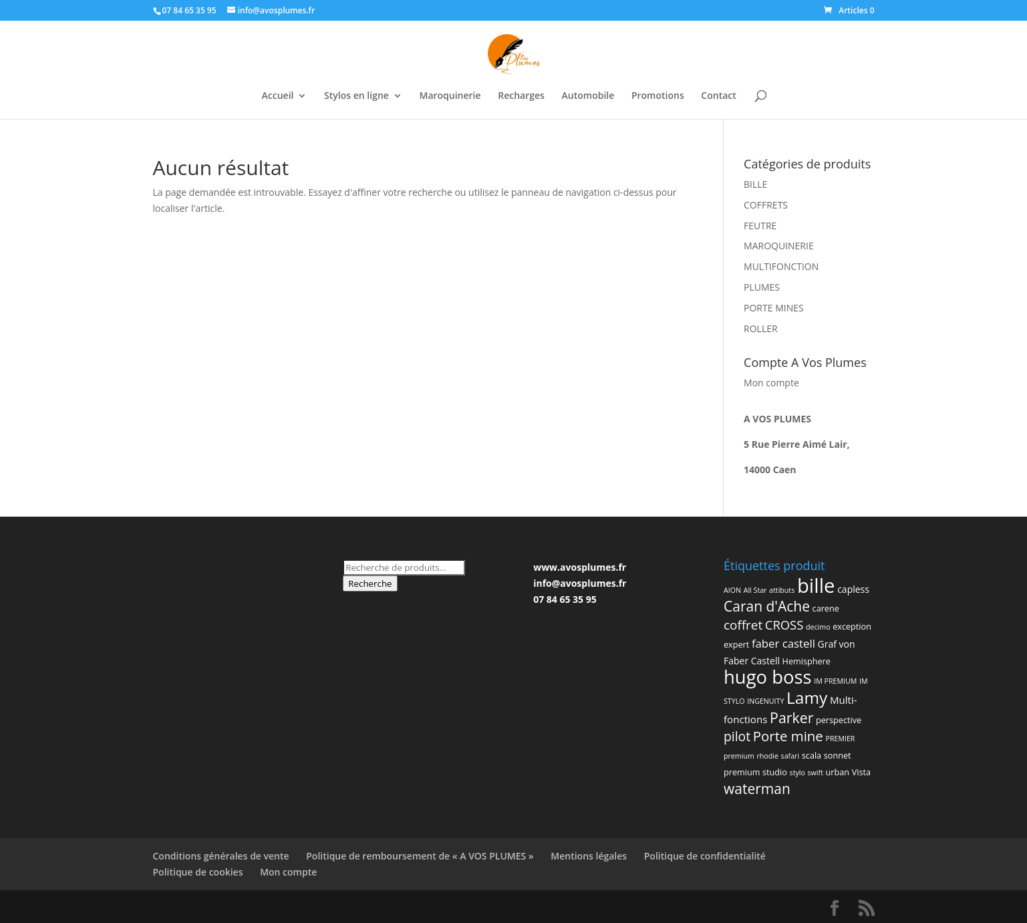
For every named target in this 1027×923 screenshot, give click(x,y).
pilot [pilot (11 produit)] (737, 736)
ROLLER (761, 328)
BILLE (755, 184)
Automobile (588, 96)
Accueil (278, 96)
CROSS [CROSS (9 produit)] (784, 624)
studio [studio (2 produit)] (774, 772)
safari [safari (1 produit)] (790, 756)
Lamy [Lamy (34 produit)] (806, 697)
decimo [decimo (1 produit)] (818, 627)
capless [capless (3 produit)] (853, 589)
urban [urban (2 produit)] (837, 772)
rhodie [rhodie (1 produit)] (767, 756)
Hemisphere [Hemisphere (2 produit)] (806, 661)
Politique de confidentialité (705, 855)
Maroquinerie (450, 96)
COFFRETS (766, 205)
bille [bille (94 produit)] (816, 585)
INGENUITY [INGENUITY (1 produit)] (765, 701)
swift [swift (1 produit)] (815, 772)
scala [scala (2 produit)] (811, 755)
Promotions (657, 96)
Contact (718, 96)
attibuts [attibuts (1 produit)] (781, 590)
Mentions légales (589, 855)
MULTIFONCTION (781, 266)
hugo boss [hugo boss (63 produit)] (768, 676)
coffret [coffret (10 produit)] (743, 625)
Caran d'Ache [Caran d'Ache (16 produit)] (767, 606)
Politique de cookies (198, 872)
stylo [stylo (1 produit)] (797, 772)
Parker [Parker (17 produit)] (791, 717)
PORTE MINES (774, 307)
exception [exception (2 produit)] (852, 626)
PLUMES (762, 287)
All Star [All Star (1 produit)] (755, 590)
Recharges (521, 96)
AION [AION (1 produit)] (732, 590)
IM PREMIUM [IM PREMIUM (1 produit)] (835, 681)
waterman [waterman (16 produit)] (757, 788)
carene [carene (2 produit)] (826, 608)
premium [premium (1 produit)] (739, 756)
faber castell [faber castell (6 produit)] (783, 643)
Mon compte (771, 382)
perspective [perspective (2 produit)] (838, 720)
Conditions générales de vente (221, 855)
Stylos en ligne (356, 96)
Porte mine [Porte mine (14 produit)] (788, 736)
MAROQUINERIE (779, 245)
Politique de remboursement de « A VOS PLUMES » (419, 855)
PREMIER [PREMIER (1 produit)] (840, 738)
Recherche (370, 583)
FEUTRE (760, 225)
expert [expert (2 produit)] (736, 644)
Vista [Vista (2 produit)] (861, 772)
